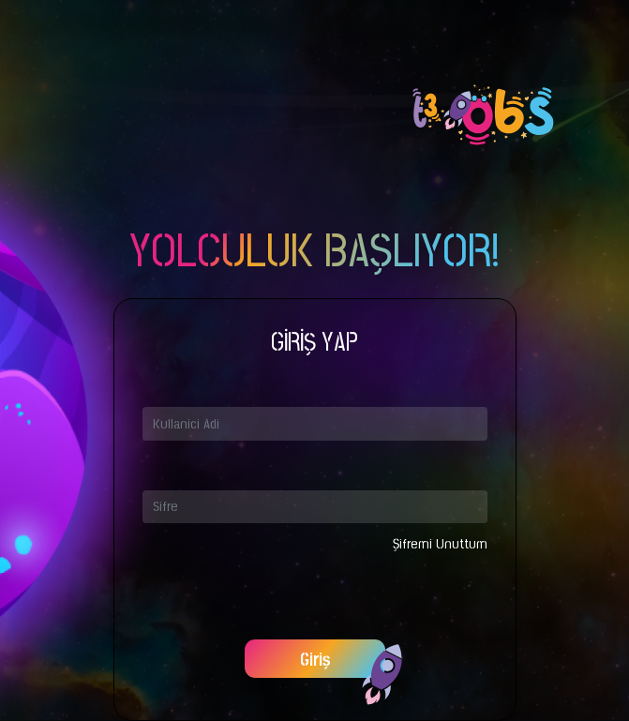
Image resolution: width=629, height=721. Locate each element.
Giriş (315, 660)
